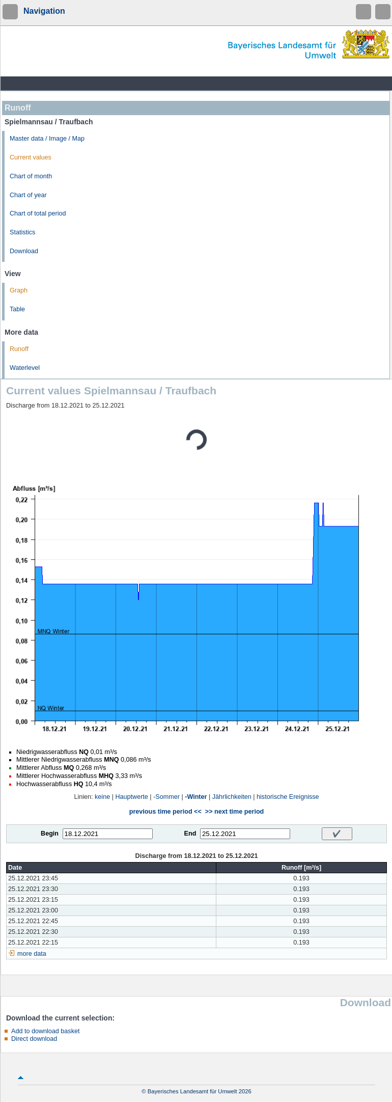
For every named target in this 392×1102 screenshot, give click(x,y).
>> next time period (234, 811)
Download (24, 251)
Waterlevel (25, 367)
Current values (30, 157)
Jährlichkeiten (231, 796)
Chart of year (28, 195)
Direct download (34, 1038)
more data (31, 953)
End (190, 833)
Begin (50, 833)
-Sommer (166, 796)
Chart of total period (38, 213)
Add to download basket (45, 1031)
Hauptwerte (131, 796)
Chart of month (31, 176)
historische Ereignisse (288, 796)
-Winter (196, 796)
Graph (18, 290)
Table (17, 309)
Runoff (19, 349)
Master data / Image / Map (47, 138)
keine (102, 796)
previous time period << (165, 811)
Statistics (22, 232)
